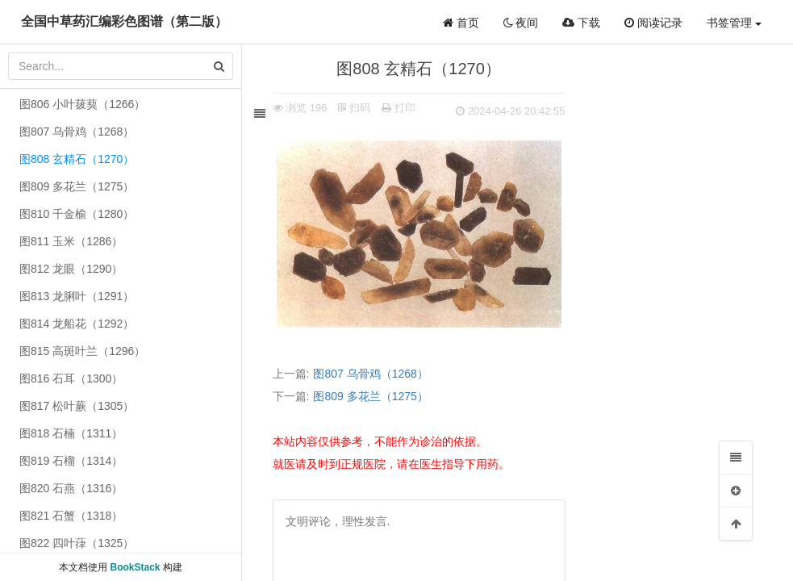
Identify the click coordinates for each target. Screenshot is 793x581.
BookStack (135, 567)
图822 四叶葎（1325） (76, 543)
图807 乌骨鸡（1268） (372, 373)
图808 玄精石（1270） (76, 159)
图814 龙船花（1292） (76, 323)
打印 (400, 108)
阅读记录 (653, 22)
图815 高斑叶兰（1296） (82, 351)
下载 (581, 22)
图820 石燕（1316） (71, 488)
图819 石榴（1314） (71, 460)
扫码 (356, 108)
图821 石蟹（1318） (71, 515)
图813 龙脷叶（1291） (76, 296)
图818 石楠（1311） (71, 433)
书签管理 (734, 22)
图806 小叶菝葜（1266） (82, 104)
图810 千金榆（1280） (76, 213)
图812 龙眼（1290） (71, 268)
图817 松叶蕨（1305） (76, 405)
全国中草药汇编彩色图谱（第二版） (124, 21)
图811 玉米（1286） (71, 241)
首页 (461, 22)
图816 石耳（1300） (71, 378)
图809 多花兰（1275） (372, 396)
